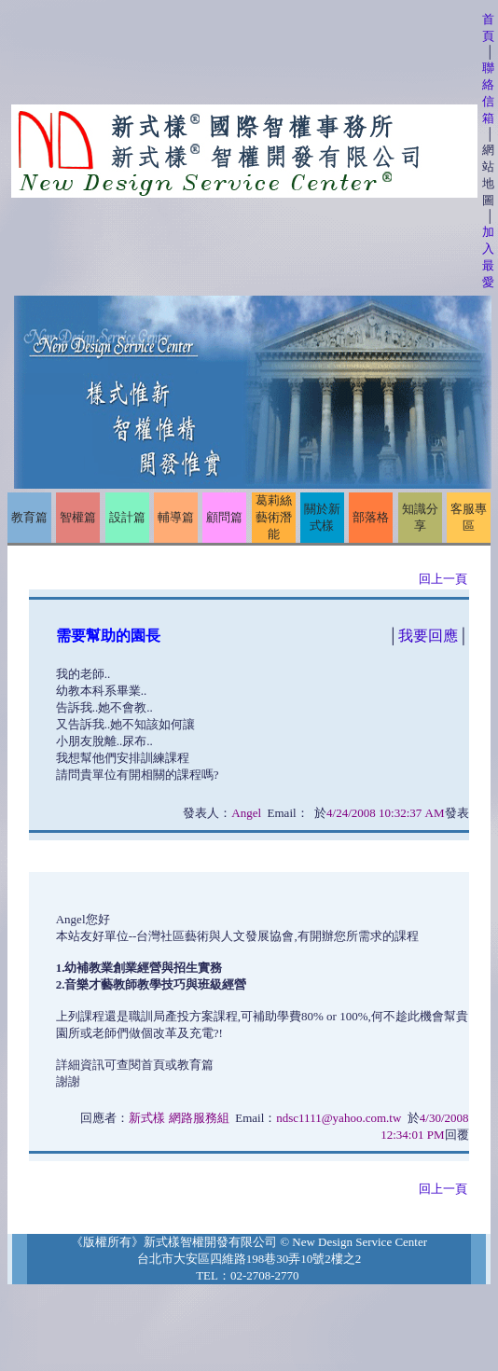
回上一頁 (443, 579)
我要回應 (428, 636)
